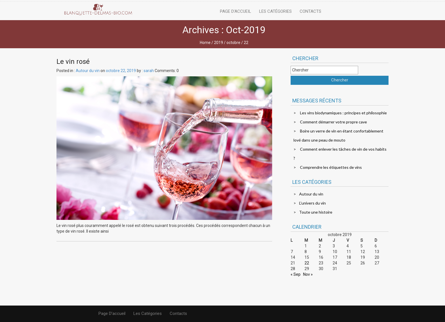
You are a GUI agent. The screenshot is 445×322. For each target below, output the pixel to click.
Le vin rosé (73, 62)
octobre (233, 42)
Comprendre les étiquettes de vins (331, 167)
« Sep (296, 274)
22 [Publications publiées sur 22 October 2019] (307, 263)
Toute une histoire (315, 212)
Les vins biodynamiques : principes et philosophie (343, 112)
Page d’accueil (235, 11)
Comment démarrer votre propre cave (333, 121)
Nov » (308, 274)
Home (205, 42)
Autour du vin (88, 70)
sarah (149, 70)
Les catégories (275, 11)
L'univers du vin (312, 203)
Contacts (310, 11)
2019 (218, 42)
